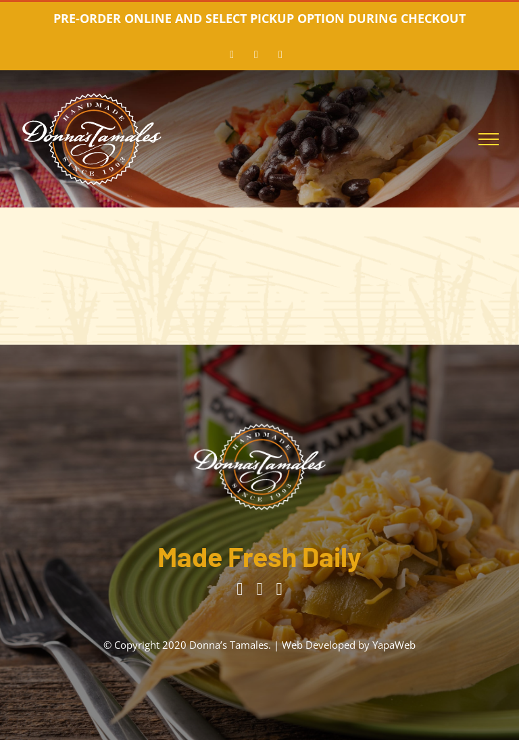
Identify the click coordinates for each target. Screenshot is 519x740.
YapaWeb (394, 644)
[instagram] (259, 589)
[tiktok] (279, 589)
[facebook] (240, 589)
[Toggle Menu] (489, 139)
